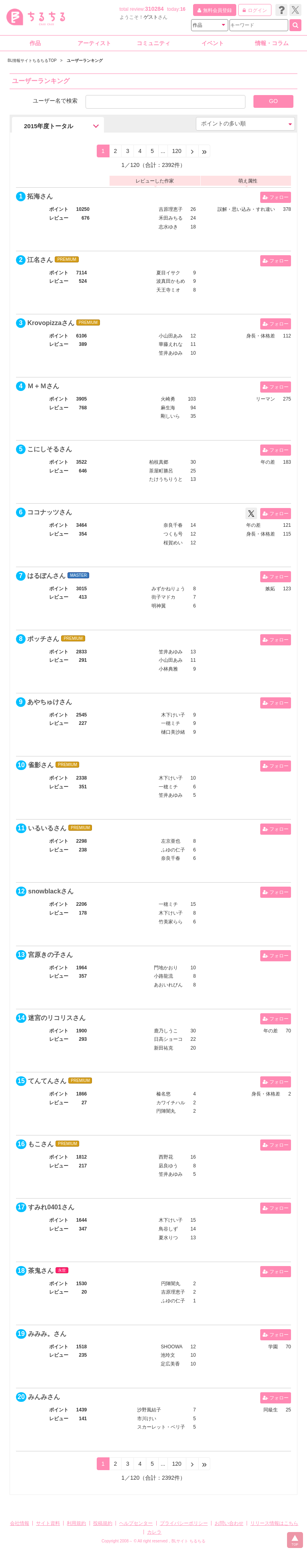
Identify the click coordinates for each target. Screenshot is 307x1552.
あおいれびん (168, 985)
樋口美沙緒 (173, 732)
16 (182, 9)
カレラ (154, 1532)
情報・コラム (272, 43)
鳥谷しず (168, 1229)
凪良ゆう (168, 1166)
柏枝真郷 (158, 462)
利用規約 (76, 1523)
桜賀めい (173, 543)
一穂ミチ (170, 723)
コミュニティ (153, 43)
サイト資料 (48, 1523)
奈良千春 (173, 525)
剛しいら (170, 416)
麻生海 (168, 408)
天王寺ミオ (168, 290)
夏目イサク (168, 273)
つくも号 (173, 534)
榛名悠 (163, 1094)
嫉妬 (270, 588)
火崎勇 (168, 399)
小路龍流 (163, 976)
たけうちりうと (166, 479)
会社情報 (19, 1523)
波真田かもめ (170, 281)
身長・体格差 (260, 336)
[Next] (192, 151)
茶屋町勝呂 (161, 471)
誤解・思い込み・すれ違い (246, 209)
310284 (154, 9)
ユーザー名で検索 (55, 100)
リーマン (265, 399)
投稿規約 (102, 1523)
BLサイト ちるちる (188, 1541)
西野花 (166, 1157)
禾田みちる (171, 218)
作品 (35, 43)
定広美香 (170, 1364)
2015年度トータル (48, 126)
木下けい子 (173, 715)
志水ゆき (168, 227)
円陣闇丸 (165, 1111)
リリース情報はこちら (274, 1523)
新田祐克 (163, 1048)
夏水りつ (168, 1237)
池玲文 (168, 1355)
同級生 (270, 1410)
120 (176, 151)
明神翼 (159, 606)
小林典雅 (168, 669)
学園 (273, 1347)
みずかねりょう (168, 588)
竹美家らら (171, 922)
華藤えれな (171, 344)
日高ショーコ (168, 1039)
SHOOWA (171, 1347)
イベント (212, 43)
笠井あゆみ (171, 353)
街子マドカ (163, 597)
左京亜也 (170, 841)
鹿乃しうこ (166, 1031)
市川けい (146, 1418)
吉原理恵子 (171, 209)
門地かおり (166, 967)
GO (273, 101)
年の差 (268, 462)
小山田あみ (171, 336)
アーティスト (94, 43)
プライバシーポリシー (184, 1523)
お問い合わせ (229, 1523)
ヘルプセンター (136, 1523)
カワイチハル (170, 1102)
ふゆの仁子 (173, 850)
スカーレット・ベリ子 (161, 1427)
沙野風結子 (149, 1410)
